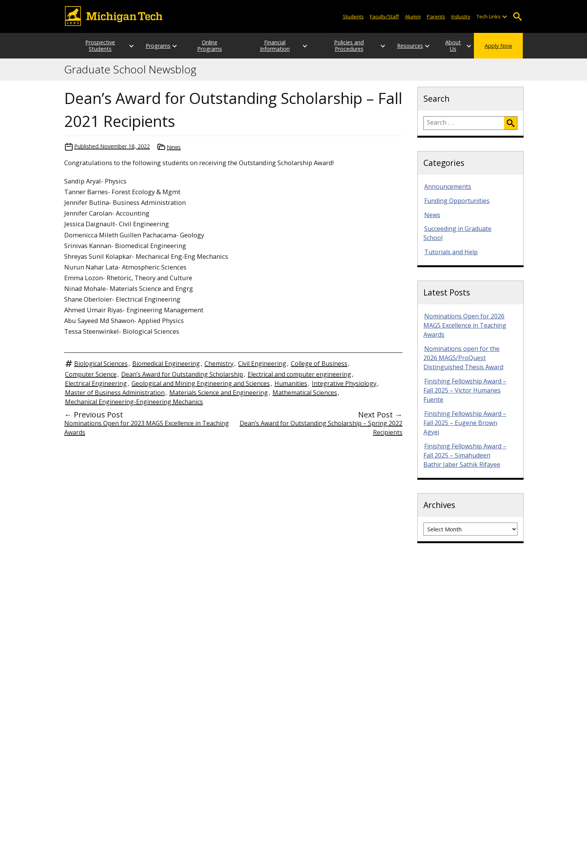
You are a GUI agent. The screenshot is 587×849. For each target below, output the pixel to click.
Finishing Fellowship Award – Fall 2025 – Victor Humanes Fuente (464, 390)
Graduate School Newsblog (130, 69)
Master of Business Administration (115, 393)
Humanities (290, 383)
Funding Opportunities (457, 200)
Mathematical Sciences (304, 393)
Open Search (517, 16)
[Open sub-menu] (504, 16)
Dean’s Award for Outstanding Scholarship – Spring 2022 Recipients (321, 428)
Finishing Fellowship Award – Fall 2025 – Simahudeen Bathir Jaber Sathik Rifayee (464, 455)
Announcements (447, 186)
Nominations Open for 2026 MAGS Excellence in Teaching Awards (464, 325)
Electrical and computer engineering (299, 374)
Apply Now (498, 45)
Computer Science (91, 374)
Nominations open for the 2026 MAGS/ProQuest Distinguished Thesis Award (463, 357)
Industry (460, 16)
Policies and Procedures (337, 45)
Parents (436, 16)
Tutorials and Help (451, 252)
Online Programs (208, 45)
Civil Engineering (262, 363)
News (174, 147)
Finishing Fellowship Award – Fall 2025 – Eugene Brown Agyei (464, 422)
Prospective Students (93, 45)
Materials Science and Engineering (218, 393)
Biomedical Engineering (166, 363)
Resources (395, 45)
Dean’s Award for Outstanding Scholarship (182, 374)
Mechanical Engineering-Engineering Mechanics (134, 402)
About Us (445, 45)
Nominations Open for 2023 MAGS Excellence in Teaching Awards (146, 428)
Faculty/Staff (384, 16)
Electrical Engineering (96, 383)
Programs (150, 45)
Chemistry (219, 363)
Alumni (413, 16)
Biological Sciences (101, 363)
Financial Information (272, 45)
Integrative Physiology (344, 383)
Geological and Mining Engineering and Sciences (200, 383)
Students (353, 16)
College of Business (319, 363)
